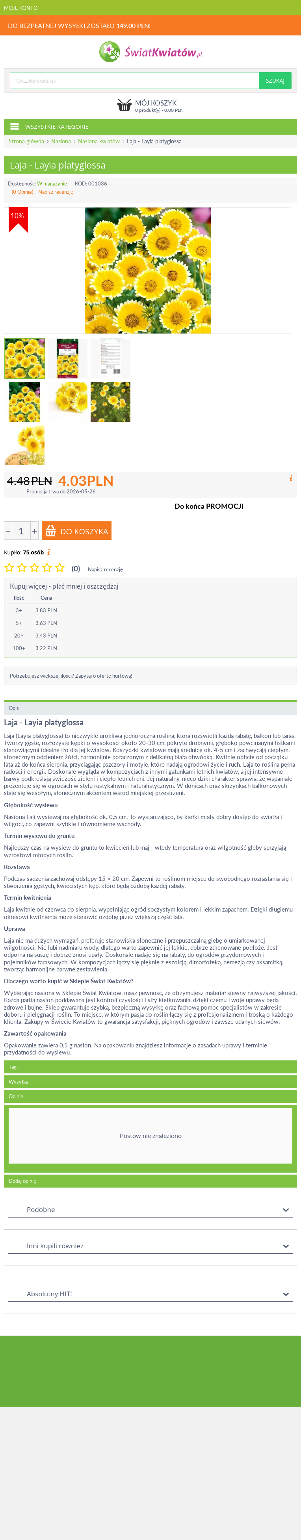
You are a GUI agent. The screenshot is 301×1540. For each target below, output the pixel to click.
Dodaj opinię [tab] (22, 1181)
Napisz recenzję (55, 192)
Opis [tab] (14, 708)
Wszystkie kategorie (49, 126)
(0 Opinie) (22, 192)
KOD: (81, 183)
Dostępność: (22, 183)
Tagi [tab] (13, 1067)
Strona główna (26, 141)
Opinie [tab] (16, 1096)
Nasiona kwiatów (99, 141)
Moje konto (20, 8)
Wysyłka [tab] (18, 1082)
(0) (76, 568)
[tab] (150, 1139)
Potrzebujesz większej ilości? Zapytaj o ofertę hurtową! (71, 676)
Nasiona (61, 141)
